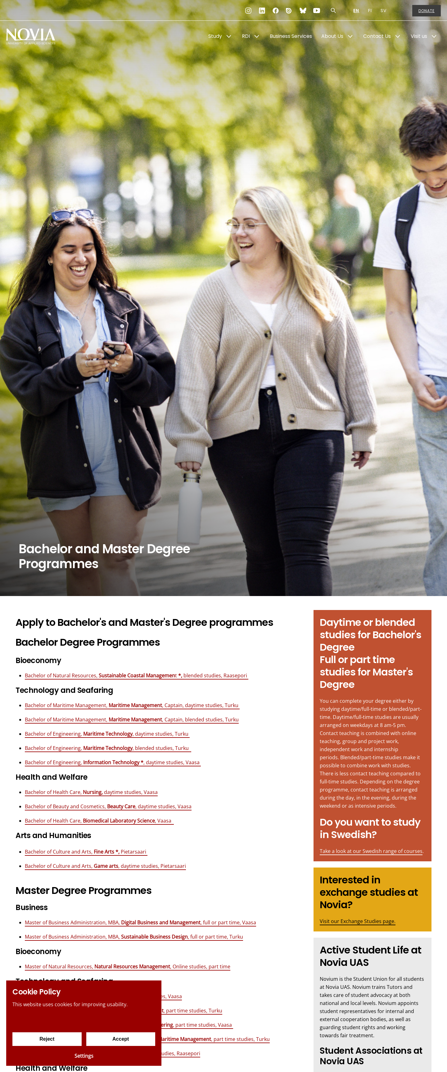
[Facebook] (275, 10)
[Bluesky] (303, 10)
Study (215, 36)
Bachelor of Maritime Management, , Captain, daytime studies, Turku (132, 705)
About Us (332, 36)
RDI (246, 36)
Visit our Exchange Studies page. (357, 921)
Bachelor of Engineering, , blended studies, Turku (108, 748)
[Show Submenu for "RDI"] (257, 36)
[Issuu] (289, 10)
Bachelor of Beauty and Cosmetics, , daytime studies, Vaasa (108, 806)
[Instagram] (248, 10)
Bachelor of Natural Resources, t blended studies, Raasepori (136, 675)
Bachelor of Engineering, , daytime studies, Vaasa (113, 762)
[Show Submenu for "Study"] (229, 36)
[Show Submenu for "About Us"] (350, 36)
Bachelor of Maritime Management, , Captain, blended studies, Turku (132, 719)
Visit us (419, 36)
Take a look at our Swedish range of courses (371, 851)
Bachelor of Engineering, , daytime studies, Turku (107, 733)
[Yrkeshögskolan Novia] (31, 36)
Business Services (291, 36)
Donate (426, 10)
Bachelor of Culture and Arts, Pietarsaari (86, 851)
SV (383, 10)
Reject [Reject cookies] (46, 1039)
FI (370, 10)
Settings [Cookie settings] (83, 1055)
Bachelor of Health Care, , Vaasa (99, 820)
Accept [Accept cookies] (120, 1039)
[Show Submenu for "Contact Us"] (397, 36)
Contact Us (377, 36)
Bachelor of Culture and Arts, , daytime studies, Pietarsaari (105, 866)
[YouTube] (316, 10)
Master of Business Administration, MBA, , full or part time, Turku (134, 936)
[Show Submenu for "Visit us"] (434, 36)
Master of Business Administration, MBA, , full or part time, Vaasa (140, 922)
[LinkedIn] (262, 10)
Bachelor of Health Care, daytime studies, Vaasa (91, 792)
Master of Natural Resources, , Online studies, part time (127, 966)
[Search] (333, 10)
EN (356, 10)
